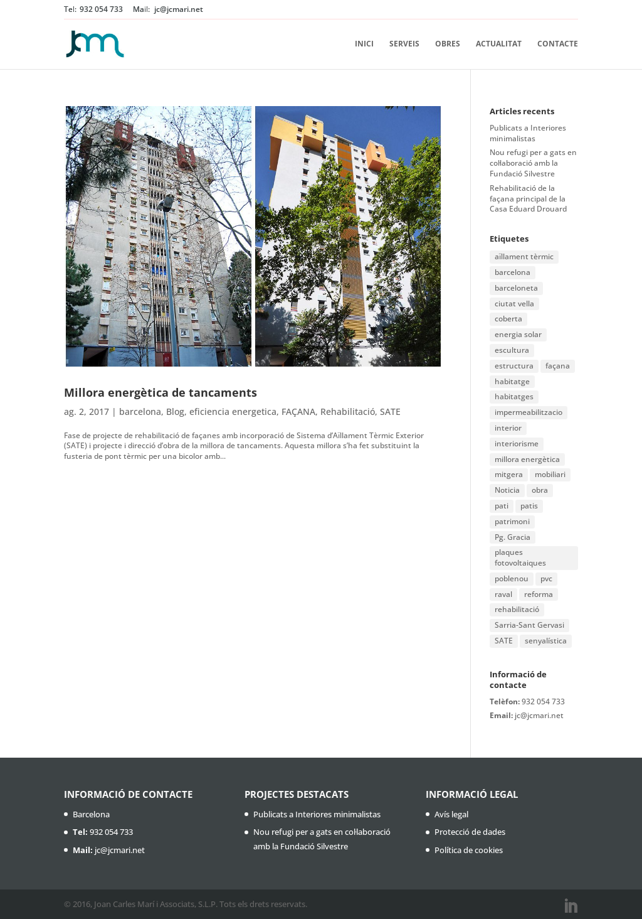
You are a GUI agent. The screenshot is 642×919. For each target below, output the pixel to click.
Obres (447, 44)
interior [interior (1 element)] (508, 427)
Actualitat (499, 44)
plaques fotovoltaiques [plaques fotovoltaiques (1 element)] (520, 557)
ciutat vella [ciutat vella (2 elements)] (514, 303)
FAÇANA (298, 411)
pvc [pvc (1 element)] (546, 578)
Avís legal (451, 814)
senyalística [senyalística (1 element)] (546, 640)
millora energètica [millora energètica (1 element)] (527, 459)
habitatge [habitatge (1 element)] (512, 381)
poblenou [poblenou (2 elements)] (512, 578)
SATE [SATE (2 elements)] (504, 640)
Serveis (404, 44)
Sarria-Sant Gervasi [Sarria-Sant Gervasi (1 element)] (529, 625)
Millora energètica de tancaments (160, 392)
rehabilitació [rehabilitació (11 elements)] (517, 609)
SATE (390, 411)
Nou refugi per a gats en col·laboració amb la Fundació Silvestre (533, 163)
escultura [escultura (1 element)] (512, 350)
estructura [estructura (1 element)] (514, 365)
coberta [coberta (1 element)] (508, 318)
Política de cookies (468, 850)
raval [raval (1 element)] (503, 594)
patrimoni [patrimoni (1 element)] (512, 521)
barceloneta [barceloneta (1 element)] (516, 287)
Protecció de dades (469, 831)
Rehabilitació (347, 411)
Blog (175, 411)
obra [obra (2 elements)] (540, 490)
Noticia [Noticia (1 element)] (507, 490)
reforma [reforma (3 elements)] (538, 594)
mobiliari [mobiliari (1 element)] (550, 474)
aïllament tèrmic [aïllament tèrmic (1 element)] (524, 256)
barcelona (140, 411)
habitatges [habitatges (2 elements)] (514, 396)
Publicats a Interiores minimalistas (528, 133)
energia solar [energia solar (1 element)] (518, 334)
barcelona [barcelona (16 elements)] (512, 272)
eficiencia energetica (232, 411)
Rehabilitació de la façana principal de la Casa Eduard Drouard (528, 199)
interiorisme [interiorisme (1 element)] (517, 443)
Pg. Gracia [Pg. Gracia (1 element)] (512, 537)
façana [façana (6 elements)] (557, 365)
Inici (364, 44)
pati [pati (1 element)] (501, 505)
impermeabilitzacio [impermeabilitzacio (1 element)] (528, 412)
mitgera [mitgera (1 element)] (509, 474)
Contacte (557, 44)
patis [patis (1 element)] (529, 505)
